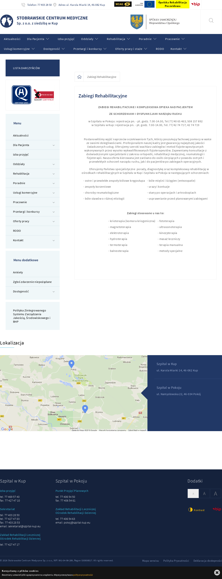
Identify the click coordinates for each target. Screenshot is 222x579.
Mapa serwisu (150, 560)
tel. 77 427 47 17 (10, 544)
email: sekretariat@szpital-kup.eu (20, 526)
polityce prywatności (83, 574)
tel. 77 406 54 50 (65, 497)
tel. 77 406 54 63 (65, 519)
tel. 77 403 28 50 (10, 515)
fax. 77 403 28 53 (10, 522)
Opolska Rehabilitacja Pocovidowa (172, 4)
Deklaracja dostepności (207, 560)
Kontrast (196, 509)
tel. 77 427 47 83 (10, 519)
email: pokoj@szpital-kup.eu (73, 522)
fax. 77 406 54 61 (65, 500)
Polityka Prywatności (176, 560)
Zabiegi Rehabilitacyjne (101, 77)
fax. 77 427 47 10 (10, 500)
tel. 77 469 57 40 (10, 497)
